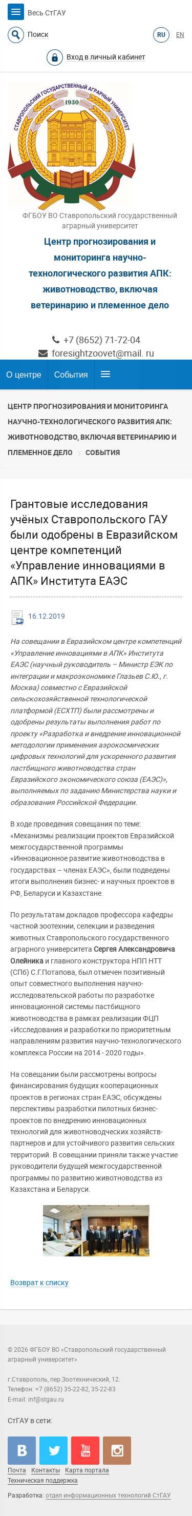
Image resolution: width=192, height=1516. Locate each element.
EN (180, 34)
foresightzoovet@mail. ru (96, 353)
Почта (17, 1470)
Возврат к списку (39, 1282)
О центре (23, 374)
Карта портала (87, 1470)
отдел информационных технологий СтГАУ (108, 1495)
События (71, 374)
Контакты (45, 1470)
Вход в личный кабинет (106, 57)
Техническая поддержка (43, 1480)
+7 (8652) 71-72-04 (96, 339)
